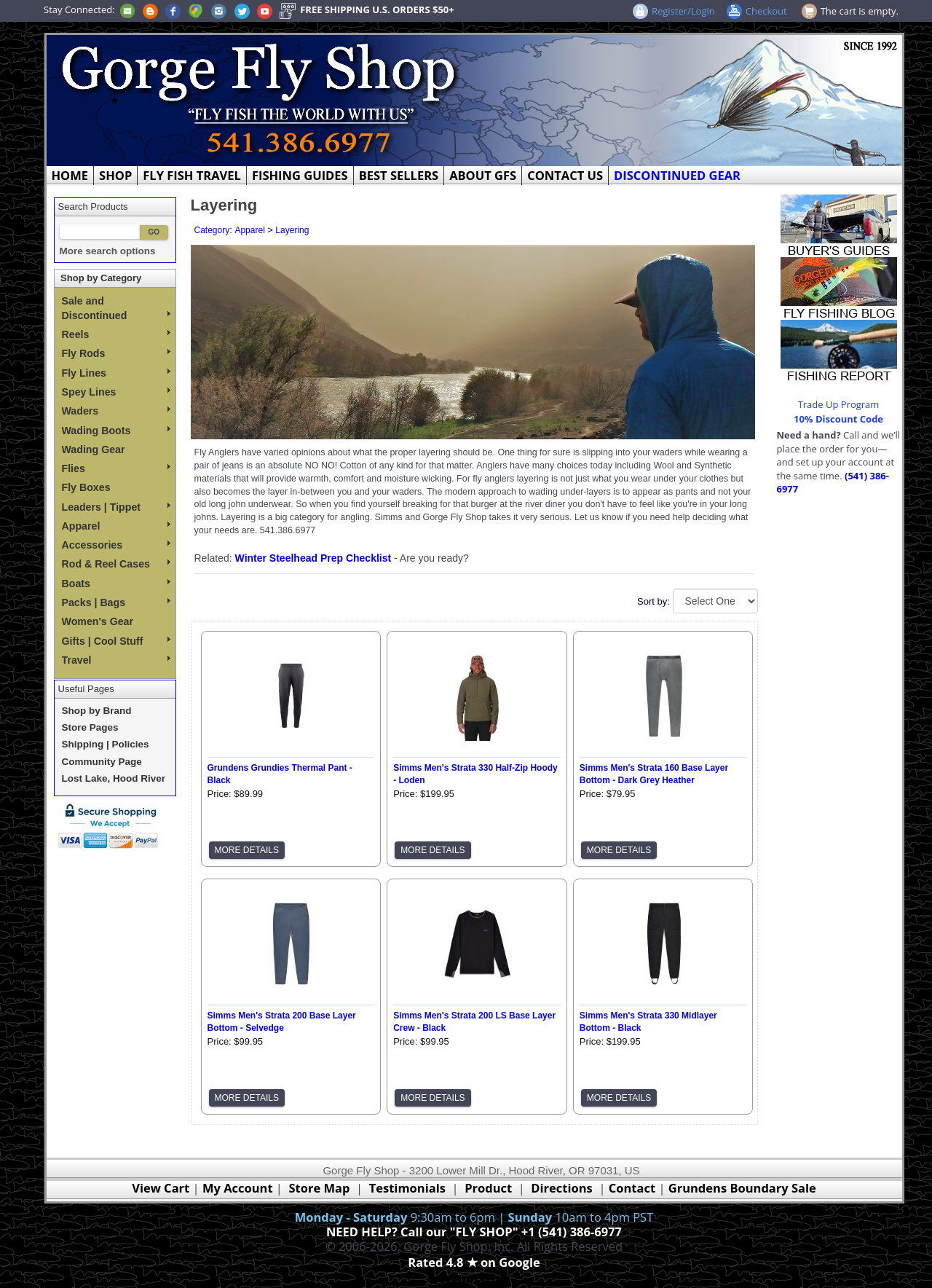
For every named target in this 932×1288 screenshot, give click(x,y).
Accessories (116, 545)
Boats (116, 583)
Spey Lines (116, 392)
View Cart (160, 1187)
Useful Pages (86, 688)
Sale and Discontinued (116, 308)
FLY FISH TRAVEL (192, 175)
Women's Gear (98, 621)
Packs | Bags (116, 602)
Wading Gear (93, 449)
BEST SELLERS (398, 175)
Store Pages (90, 727)
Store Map (319, 1187)
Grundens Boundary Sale (742, 1187)
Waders (116, 411)
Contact (634, 1187)
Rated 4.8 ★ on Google (474, 1262)
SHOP (115, 175)
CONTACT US (565, 175)
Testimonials (407, 1187)
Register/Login (683, 10)
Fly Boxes (86, 487)
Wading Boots (116, 430)
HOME (70, 175)
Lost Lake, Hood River (114, 778)
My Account (237, 1187)
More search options (108, 251)
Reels (116, 334)
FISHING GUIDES (300, 175)
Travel (116, 660)
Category (212, 230)
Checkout (766, 10)
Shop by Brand (97, 710)
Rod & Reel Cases (116, 564)
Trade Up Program (839, 404)
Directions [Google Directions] (561, 1187)
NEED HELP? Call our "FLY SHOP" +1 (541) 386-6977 (474, 1231)
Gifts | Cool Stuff (116, 641)
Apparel (116, 526)
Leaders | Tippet (116, 507)
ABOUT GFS (482, 175)
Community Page (102, 761)
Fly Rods (116, 353)
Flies (116, 468)
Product (488, 1187)
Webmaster (474, 1279)
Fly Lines (116, 373)
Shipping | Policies (105, 744)
